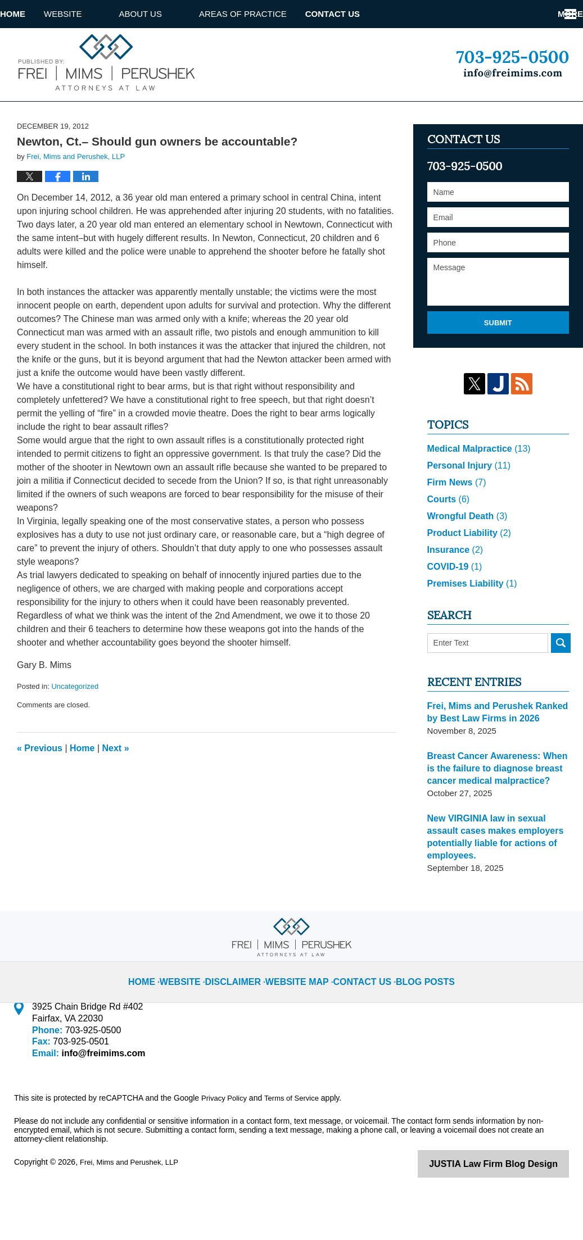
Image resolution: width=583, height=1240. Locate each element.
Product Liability (466, 570)
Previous (39, 784)
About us (177, 14)
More (558, 14)
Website (100, 14)
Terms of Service (297, 1134)
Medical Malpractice (476, 485)
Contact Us (388, 14)
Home (31, 14)
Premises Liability (469, 620)
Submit (498, 359)
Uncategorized (74, 723)
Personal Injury (466, 502)
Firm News (454, 519)
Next (115, 784)
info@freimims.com (99, 1090)
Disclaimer (244, 1009)
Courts (447, 536)
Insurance (453, 587)
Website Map (302, 1009)
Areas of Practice (280, 14)
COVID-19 (453, 603)
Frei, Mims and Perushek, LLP (133, 1198)
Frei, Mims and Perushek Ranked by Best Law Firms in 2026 (493, 749)
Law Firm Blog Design (515, 1200)
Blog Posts (415, 1009)
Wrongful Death (465, 553)
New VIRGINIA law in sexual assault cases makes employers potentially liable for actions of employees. (491, 874)
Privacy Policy (225, 1134)
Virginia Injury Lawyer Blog (104, 62)
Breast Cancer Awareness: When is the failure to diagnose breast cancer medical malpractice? (497, 805)
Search (561, 680)
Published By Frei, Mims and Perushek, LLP (512, 64)
